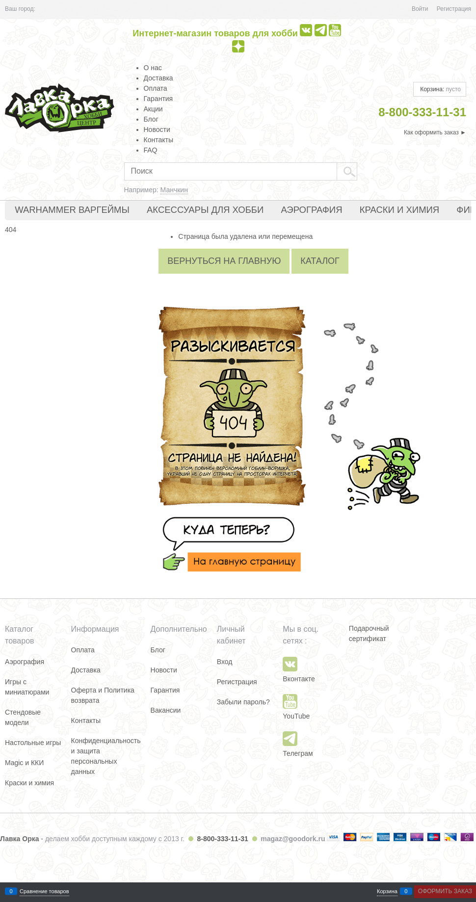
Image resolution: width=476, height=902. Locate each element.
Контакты (158, 140)
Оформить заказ (445, 891)
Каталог (319, 261)
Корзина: (440, 89)
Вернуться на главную (224, 261)
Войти (420, 8)
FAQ (151, 150)
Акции (153, 109)
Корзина (387, 891)
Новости (157, 129)
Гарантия (158, 99)
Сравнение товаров (44, 891)
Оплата (155, 88)
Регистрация (454, 8)
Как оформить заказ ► (435, 132)
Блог (151, 119)
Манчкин (174, 190)
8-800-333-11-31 (222, 839)
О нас (153, 68)
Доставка (158, 78)
